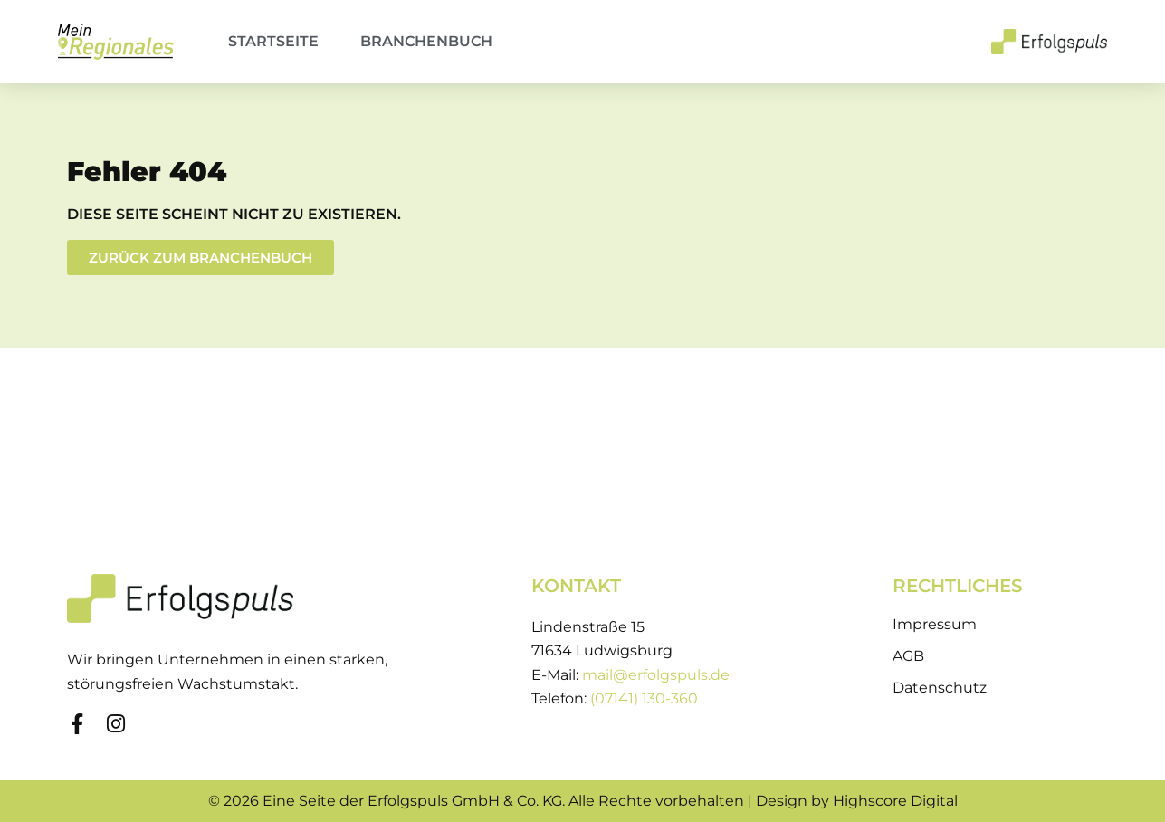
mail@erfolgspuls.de (656, 674)
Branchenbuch (426, 41)
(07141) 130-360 (644, 698)
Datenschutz (940, 687)
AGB (908, 655)
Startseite (273, 41)
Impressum (935, 624)
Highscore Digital (895, 800)
